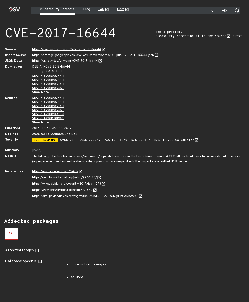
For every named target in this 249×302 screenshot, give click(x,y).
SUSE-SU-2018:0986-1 (48, 114)
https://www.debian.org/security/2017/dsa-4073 (66, 184)
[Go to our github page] (237, 10)
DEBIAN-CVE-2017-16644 (51, 67)
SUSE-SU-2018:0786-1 (48, 80)
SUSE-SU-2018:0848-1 (48, 88)
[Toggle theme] (224, 10)
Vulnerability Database (57, 9)
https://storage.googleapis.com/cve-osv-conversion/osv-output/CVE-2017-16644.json (93, 55)
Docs (120, 9)
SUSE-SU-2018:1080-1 (48, 118)
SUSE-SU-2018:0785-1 (48, 76)
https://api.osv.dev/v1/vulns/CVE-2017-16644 (65, 61)
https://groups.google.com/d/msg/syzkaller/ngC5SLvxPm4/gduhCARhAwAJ (85, 196)
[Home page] (14, 11)
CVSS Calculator (180, 140)
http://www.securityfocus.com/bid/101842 (62, 190)
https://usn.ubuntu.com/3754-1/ (55, 171)
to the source (213, 36)
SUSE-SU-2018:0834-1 (48, 84)
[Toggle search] (211, 10)
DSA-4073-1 (53, 71)
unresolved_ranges (88, 264)
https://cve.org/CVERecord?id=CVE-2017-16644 (66, 49)
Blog (86, 9)
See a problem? (168, 32)
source (76, 277)
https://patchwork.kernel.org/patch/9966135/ (64, 178)
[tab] (11, 234)
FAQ (101, 9)
